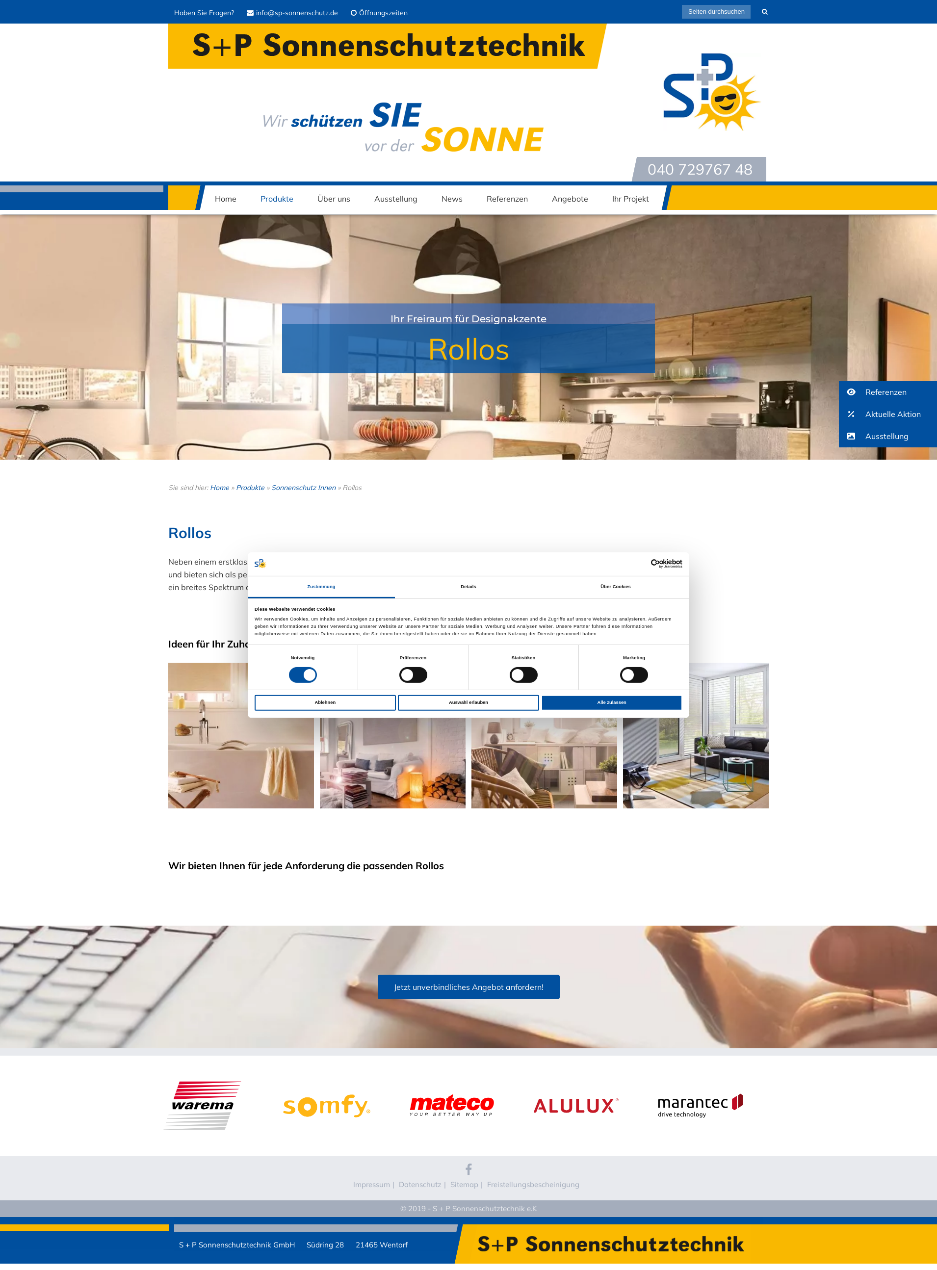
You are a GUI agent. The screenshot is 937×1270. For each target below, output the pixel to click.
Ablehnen (325, 702)
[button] (888, 392)
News (452, 199)
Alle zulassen (612, 702)
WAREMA (202, 1086)
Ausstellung (395, 199)
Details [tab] (468, 586)
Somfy (326, 1086)
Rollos (469, 348)
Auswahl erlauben (468, 702)
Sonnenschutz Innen (303, 487)
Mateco (451, 1086)
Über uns (333, 199)
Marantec (700, 1086)
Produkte (276, 199)
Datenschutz (420, 1184)
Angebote (570, 199)
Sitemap (464, 1184)
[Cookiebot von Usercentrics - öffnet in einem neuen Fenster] (639, 564)
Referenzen (507, 199)
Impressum (371, 1184)
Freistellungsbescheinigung (533, 1184)
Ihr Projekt (630, 199)
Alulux (576, 1086)
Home (225, 199)
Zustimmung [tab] (321, 586)
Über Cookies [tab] (615, 586)
